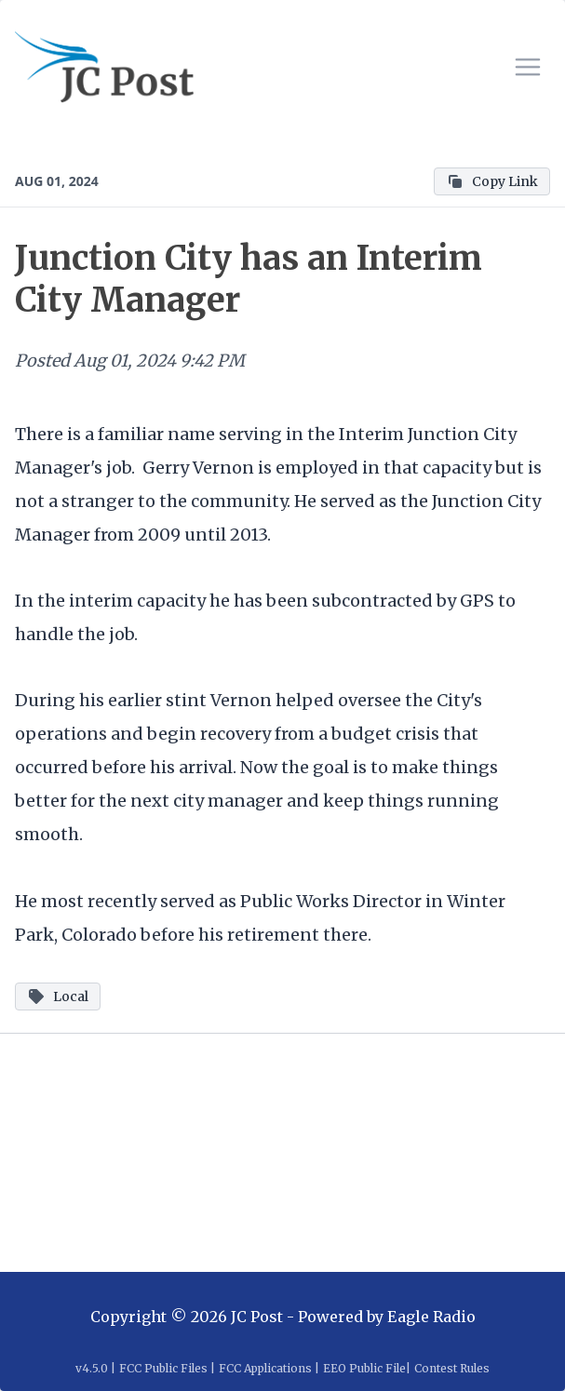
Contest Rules (452, 1368)
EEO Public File (364, 1368)
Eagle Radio (431, 1316)
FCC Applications (265, 1368)
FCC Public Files (163, 1368)
